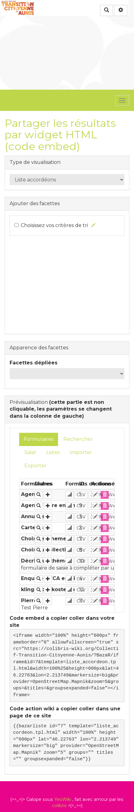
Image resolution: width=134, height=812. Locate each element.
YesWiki (62, 799)
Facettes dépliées (33, 363)
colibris (59, 805)
